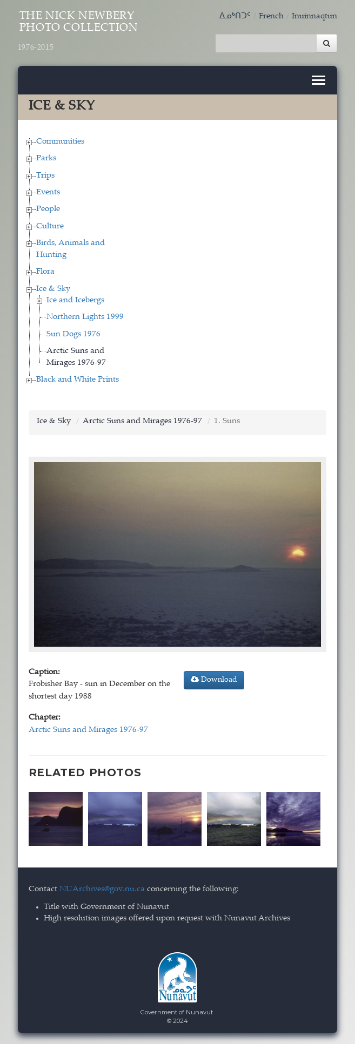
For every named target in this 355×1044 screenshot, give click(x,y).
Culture (50, 226)
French (271, 16)
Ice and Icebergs (75, 300)
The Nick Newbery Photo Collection (78, 31)
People (48, 209)
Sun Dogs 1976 (73, 334)
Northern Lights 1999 (85, 317)
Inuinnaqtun (314, 16)
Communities (60, 142)
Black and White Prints (77, 380)
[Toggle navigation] (318, 80)
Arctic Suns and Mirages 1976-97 (142, 421)
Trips (45, 176)
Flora (45, 272)
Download (214, 679)
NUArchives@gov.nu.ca (102, 889)
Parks (46, 158)
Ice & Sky (53, 289)
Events (48, 192)
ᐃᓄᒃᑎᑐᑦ (235, 16)
